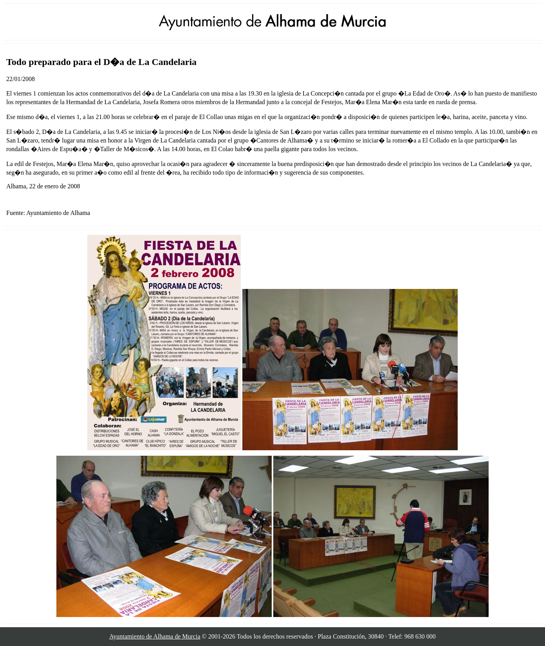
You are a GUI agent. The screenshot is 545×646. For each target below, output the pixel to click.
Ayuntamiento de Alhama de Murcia (154, 636)
